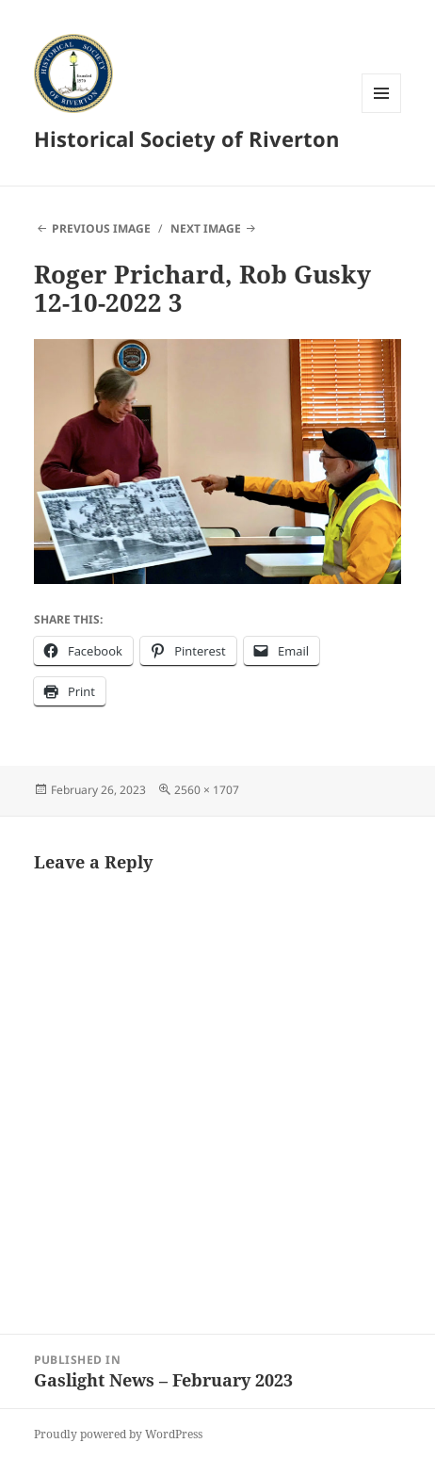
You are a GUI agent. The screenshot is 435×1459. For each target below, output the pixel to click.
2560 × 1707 (206, 790)
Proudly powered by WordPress (118, 1434)
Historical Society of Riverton (186, 138)
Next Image (205, 228)
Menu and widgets (381, 112)
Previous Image (101, 228)
